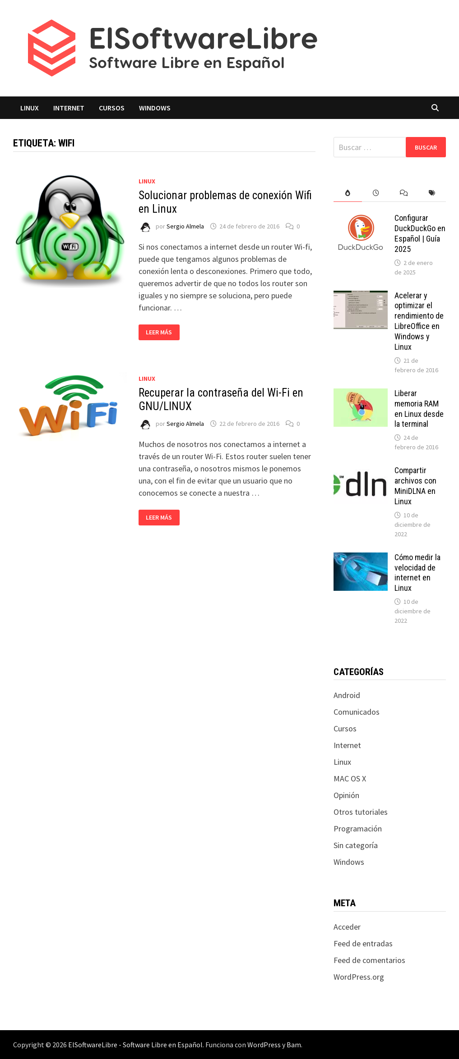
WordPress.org (359, 977)
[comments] (404, 193)
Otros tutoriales (361, 812)
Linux (29, 107)
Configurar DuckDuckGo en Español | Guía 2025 (419, 233)
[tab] (348, 193)
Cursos (112, 107)
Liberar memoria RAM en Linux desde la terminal (419, 408)
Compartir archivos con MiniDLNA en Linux (415, 486)
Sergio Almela (185, 226)
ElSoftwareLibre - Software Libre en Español (135, 1044)
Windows (155, 107)
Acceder (347, 927)
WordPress (264, 1044)
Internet (68, 107)
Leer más (162, 332)
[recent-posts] (376, 193)
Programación (358, 828)
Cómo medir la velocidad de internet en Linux (417, 572)
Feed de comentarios (369, 960)
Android (347, 695)
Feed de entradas (363, 943)
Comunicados (357, 712)
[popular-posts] (348, 193)
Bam (294, 1044)
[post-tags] (432, 193)
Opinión (346, 795)
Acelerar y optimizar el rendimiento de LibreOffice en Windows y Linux (419, 321)
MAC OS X (350, 778)
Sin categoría (356, 845)
